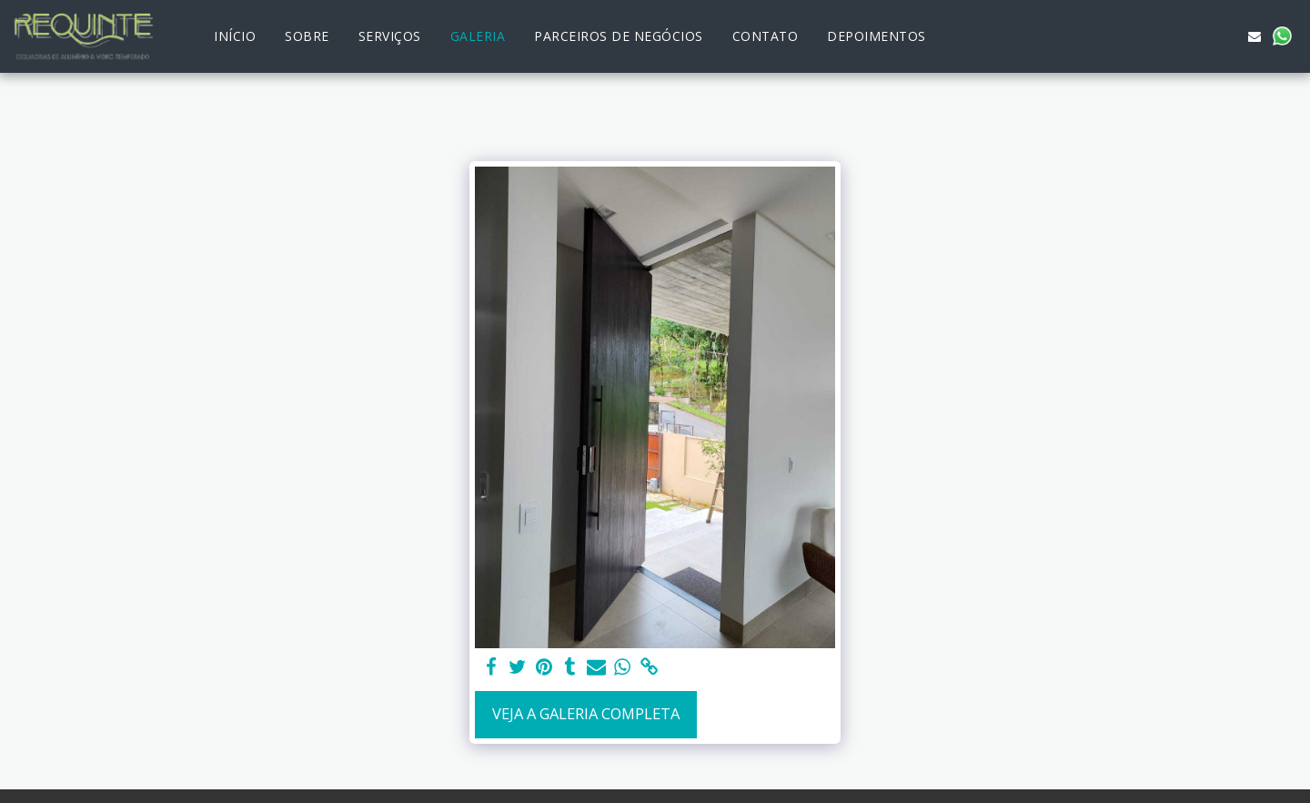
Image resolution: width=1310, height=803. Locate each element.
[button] (1200, 36)
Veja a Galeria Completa (586, 713)
